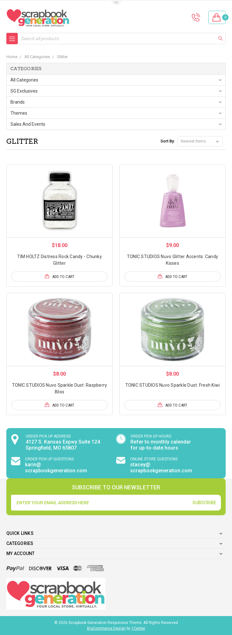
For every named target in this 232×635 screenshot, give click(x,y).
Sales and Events (27, 124)
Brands (17, 102)
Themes (18, 113)
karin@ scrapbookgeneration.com (56, 468)
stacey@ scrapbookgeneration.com (161, 468)
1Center (138, 628)
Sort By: (167, 141)
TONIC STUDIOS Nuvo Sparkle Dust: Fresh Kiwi (172, 385)
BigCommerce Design (106, 628)
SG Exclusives (24, 91)
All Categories (24, 79)
